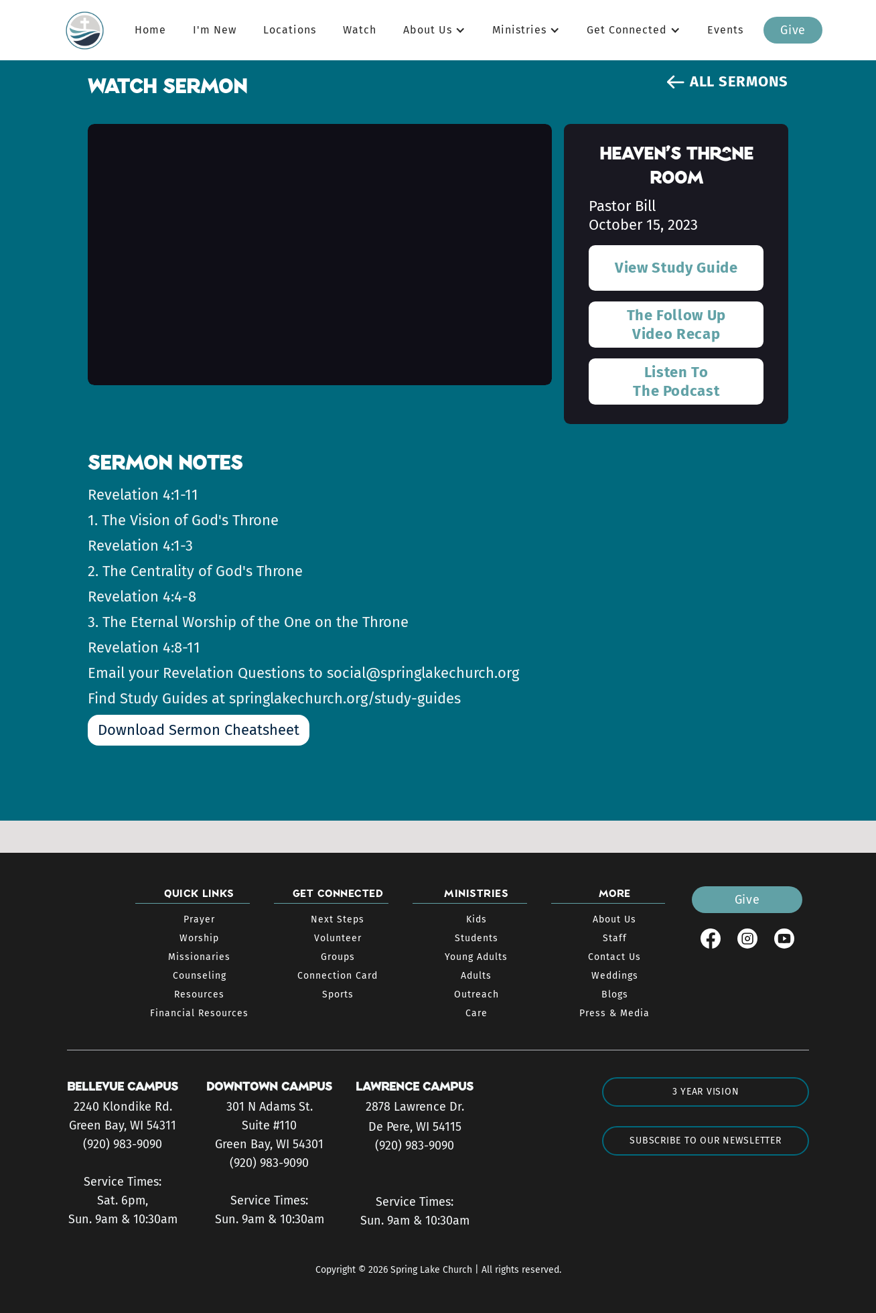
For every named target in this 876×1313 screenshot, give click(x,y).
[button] (434, 30)
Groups (338, 957)
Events (725, 29)
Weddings (614, 975)
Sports (338, 994)
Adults (476, 975)
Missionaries (199, 957)
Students (476, 938)
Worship (199, 938)
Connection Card (337, 975)
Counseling (199, 975)
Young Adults (476, 957)
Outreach (476, 994)
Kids (476, 919)
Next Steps (337, 919)
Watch (359, 29)
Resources (199, 994)
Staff (615, 938)
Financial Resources (199, 1013)
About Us (614, 919)
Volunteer (338, 938)
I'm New (214, 29)
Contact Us (614, 957)
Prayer (199, 919)
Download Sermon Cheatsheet (198, 730)
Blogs (614, 994)
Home (150, 29)
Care (476, 1013)
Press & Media (614, 1013)
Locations (289, 29)
